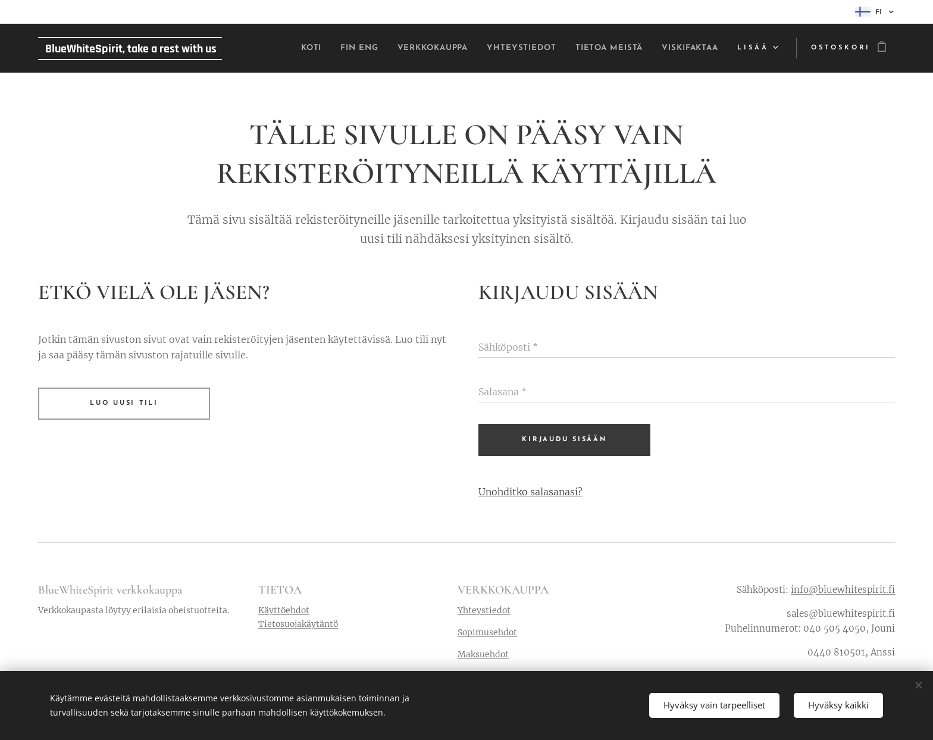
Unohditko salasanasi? (530, 492)
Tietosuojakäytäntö (298, 624)
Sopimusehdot (487, 632)
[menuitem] (256, 48)
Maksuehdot (483, 655)
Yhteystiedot (484, 610)
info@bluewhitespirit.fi (843, 589)
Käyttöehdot (283, 610)
